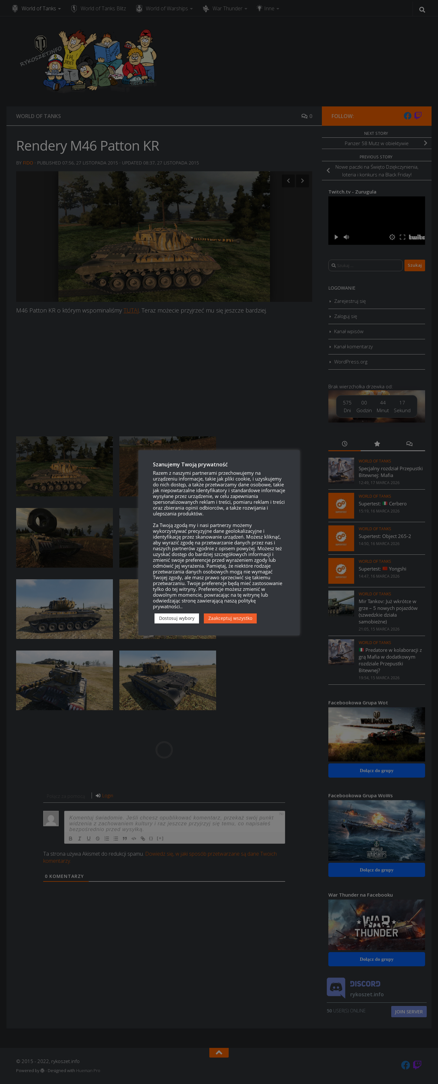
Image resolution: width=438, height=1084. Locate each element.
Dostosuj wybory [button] (176, 618)
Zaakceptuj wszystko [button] (230, 618)
